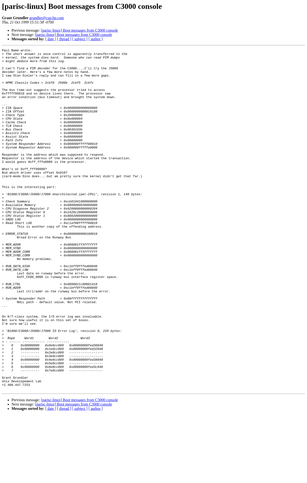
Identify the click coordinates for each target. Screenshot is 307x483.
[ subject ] (80, 39)
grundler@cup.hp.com (46, 18)
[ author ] (96, 39)
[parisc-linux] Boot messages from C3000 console (79, 30)
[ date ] (50, 39)
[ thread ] (64, 39)
